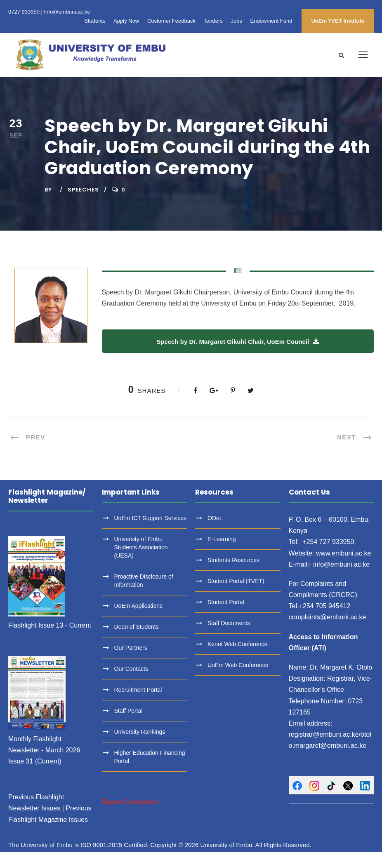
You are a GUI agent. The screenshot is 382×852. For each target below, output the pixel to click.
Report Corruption (130, 801)
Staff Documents (229, 623)
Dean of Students (136, 626)
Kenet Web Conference (237, 644)
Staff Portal (128, 710)
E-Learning (222, 539)
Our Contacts (131, 668)
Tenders (213, 21)
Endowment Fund (271, 21)
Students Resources (233, 560)
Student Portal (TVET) (236, 581)
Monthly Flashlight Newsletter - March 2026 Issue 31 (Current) (44, 750)
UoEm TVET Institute (337, 21)
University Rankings (139, 731)
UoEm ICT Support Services (150, 518)
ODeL (215, 518)
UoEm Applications (138, 605)
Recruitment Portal (138, 689)
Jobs (236, 21)
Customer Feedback (171, 21)
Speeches (83, 190)
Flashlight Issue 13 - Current (49, 625)
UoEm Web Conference (238, 665)
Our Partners (130, 647)
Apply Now (126, 21)
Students (94, 21)
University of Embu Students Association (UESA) (141, 547)
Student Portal (226, 602)
